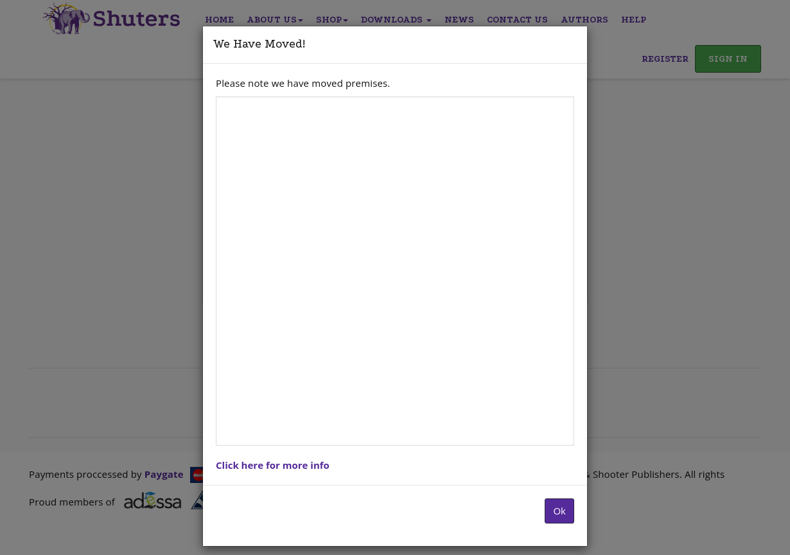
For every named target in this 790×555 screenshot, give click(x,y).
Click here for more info (272, 465)
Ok (559, 510)
